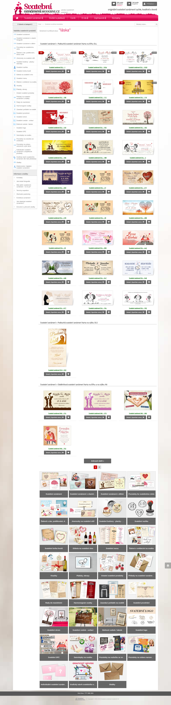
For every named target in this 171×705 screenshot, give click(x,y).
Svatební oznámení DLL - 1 (57, 67)
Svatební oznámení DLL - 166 (57, 157)
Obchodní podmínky (23, 194)
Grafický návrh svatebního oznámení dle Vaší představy (26, 158)
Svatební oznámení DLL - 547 (98, 278)
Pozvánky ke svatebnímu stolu (25, 48)
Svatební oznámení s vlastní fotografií (26, 39)
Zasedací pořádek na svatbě (26, 109)
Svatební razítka (22, 67)
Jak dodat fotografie (23, 181)
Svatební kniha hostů (24, 71)
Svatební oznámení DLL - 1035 (138, 67)
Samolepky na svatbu (24, 135)
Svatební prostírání (23, 113)
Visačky (19, 86)
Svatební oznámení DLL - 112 (98, 97)
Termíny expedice (23, 190)
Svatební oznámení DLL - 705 (138, 308)
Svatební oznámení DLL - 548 (138, 278)
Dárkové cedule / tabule (25, 124)
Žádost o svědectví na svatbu (27, 82)
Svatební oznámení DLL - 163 (138, 127)
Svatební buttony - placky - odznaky (26, 62)
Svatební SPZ (21, 131)
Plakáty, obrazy (22, 89)
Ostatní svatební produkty (25, 93)
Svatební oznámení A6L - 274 (57, 413)
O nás (85, 18)
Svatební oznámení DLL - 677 (57, 308)
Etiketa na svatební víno (25, 75)
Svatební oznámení (33, 18)
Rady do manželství (23, 102)
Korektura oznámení (23, 198)
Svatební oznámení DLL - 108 (57, 97)
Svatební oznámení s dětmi (26, 43)
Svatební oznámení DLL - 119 (138, 97)
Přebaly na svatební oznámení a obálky (23, 97)
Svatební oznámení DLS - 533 (57, 370)
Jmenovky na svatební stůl (26, 58)
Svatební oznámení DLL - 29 (57, 248)
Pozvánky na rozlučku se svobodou (25, 140)
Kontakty (116, 18)
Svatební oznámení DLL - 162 (98, 127)
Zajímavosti (100, 18)
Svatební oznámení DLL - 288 (138, 218)
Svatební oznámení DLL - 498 (57, 278)
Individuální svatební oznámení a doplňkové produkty (24, 151)
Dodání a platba (56, 18)
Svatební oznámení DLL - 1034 (97, 67)
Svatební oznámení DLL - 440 (138, 248)
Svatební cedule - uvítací (25, 120)
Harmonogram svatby (24, 106)
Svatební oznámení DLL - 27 (97, 188)
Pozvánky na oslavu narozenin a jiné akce (24, 145)
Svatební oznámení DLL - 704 (98, 308)
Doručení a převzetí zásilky (26, 207)
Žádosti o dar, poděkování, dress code (26, 53)
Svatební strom (22, 117)
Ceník (73, 18)
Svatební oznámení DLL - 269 (57, 188)
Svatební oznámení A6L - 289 (138, 413)
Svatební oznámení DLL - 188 (98, 157)
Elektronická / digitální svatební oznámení (24, 167)
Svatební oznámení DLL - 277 (138, 188)
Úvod (39, 24)
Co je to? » (119, 5)
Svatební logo (21, 128)
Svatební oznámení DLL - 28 (97, 218)
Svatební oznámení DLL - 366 (98, 248)
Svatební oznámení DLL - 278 (57, 218)
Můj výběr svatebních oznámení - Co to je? (24, 186)
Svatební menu (22, 78)
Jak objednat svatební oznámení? (24, 202)
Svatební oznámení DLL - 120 (57, 127)
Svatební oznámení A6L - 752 (57, 448)
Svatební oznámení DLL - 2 (138, 157)
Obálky (19, 162)
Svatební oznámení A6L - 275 (98, 413)
